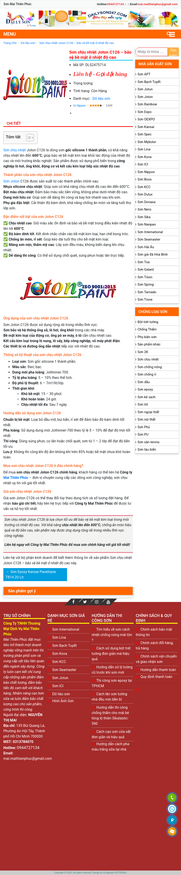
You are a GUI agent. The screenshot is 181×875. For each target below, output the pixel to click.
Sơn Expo (145, 112)
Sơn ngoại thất (148, 412)
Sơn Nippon (146, 172)
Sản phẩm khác (149, 344)
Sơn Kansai (146, 127)
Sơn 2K (143, 352)
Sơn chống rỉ (147, 374)
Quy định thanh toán (157, 677)
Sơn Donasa (147, 202)
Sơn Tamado (147, 292)
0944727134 (115, 4)
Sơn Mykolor (147, 142)
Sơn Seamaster (149, 239)
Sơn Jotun (145, 89)
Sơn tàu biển (147, 449)
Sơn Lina (144, 149)
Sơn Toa (144, 262)
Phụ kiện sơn (147, 337)
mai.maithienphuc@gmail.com (158, 4)
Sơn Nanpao (147, 224)
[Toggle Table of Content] (28, 137)
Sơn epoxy (145, 389)
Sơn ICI (143, 164)
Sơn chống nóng (150, 367)
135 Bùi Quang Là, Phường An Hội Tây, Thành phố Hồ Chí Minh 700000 (24, 730)
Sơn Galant (146, 269)
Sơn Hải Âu (146, 247)
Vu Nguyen (79, 105)
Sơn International (150, 232)
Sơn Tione (145, 299)
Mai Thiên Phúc (15, 477)
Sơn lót (143, 404)
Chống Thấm (147, 329)
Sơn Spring (146, 284)
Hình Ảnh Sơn (63, 701)
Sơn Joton (11, 181)
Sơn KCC (144, 187)
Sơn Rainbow (147, 104)
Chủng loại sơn (153, 312)
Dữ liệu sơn (101, 98)
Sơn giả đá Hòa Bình (153, 254)
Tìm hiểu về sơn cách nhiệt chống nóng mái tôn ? (112, 634)
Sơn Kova (145, 157)
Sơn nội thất (147, 419)
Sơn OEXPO (146, 119)
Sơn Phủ (144, 427)
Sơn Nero (145, 209)
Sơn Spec (145, 134)
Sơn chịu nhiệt (14, 150)
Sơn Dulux (145, 194)
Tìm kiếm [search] (173, 52)
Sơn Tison (145, 277)
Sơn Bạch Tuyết (149, 82)
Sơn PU (143, 434)
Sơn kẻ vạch (147, 397)
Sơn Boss (145, 179)
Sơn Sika (144, 217)
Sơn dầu (144, 382)
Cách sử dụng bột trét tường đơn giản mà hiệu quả (111, 653)
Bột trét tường (148, 322)
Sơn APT (144, 74)
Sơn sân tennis (149, 442)
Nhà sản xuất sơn (155, 64)
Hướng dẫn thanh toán (158, 670)
